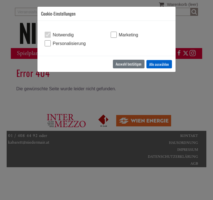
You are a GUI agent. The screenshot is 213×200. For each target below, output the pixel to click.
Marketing (128, 34)
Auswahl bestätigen (128, 64)
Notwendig (63, 34)
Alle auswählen (159, 64)
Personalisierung (69, 43)
